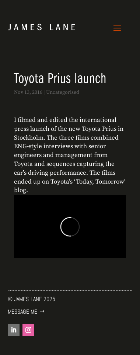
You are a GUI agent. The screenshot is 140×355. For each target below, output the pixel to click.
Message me (22, 311)
